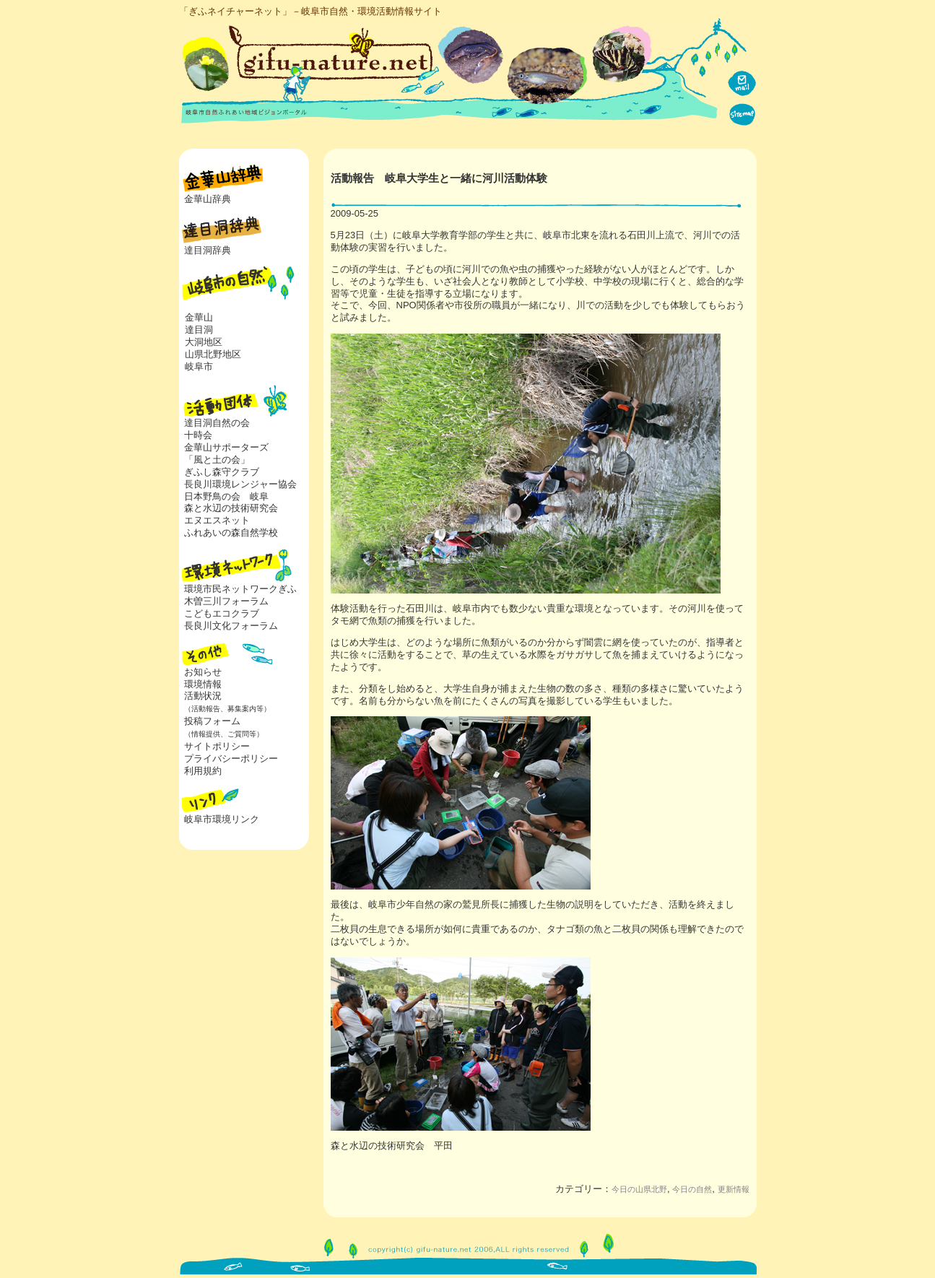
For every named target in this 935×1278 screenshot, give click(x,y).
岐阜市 (199, 366)
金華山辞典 (207, 199)
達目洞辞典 (207, 250)
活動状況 (225, 701)
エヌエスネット (217, 520)
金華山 (199, 317)
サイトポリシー (217, 746)
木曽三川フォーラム (226, 601)
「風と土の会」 (217, 459)
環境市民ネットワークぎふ (240, 588)
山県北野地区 (213, 354)
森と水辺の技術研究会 (231, 508)
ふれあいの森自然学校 (231, 532)
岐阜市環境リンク (221, 819)
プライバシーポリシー (231, 758)
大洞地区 (203, 341)
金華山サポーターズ (226, 447)
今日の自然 (692, 1189)
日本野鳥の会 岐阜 (226, 496)
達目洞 (199, 329)
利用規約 (203, 770)
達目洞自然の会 (217, 422)
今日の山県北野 (639, 1189)
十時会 (198, 435)
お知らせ (203, 671)
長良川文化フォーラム (231, 625)
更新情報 (733, 1189)
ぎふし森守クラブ (221, 471)
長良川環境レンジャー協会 (240, 484)
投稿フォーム (221, 727)
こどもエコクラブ (221, 613)
